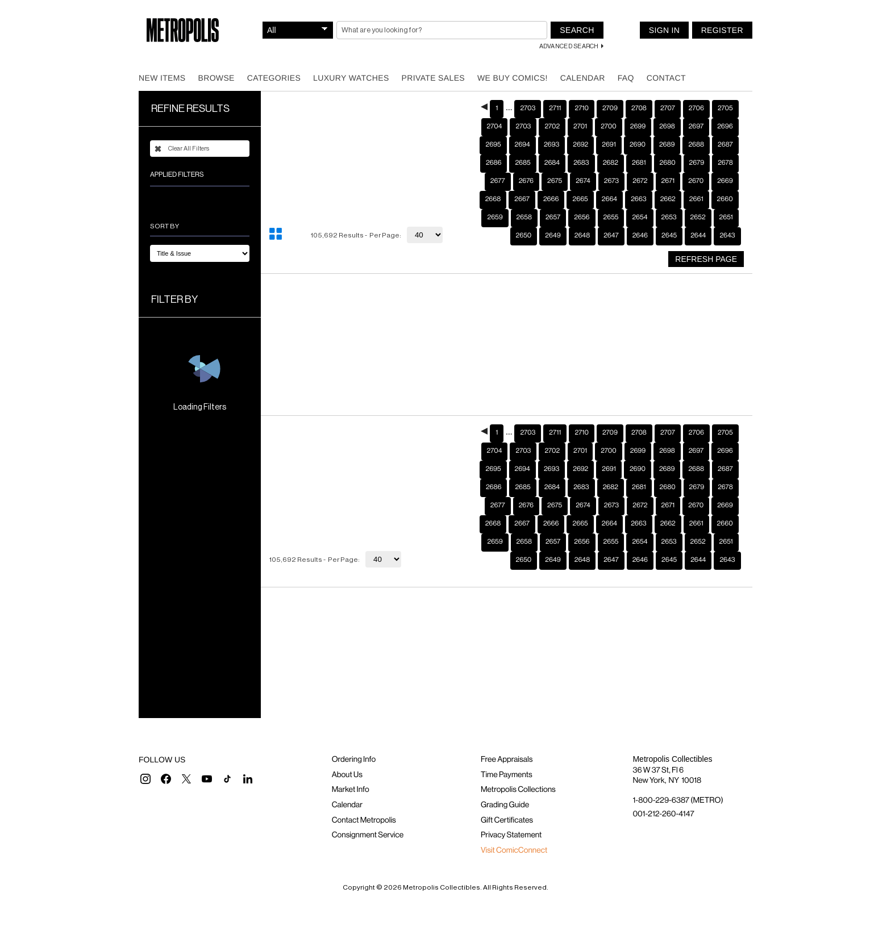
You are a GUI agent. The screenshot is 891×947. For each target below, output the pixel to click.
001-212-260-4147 (663, 814)
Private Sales (433, 77)
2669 (724, 181)
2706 (696, 108)
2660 (725, 199)
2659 (494, 217)
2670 (695, 181)
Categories (274, 77)
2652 (698, 217)
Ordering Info (354, 760)
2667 (522, 199)
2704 (494, 126)
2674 (583, 181)
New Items (162, 77)
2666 (551, 199)
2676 (526, 181)
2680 (668, 163)
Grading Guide (505, 805)
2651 (726, 217)
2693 (551, 144)
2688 (696, 144)
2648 (582, 235)
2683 (581, 163)
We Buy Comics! (512, 77)
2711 (555, 108)
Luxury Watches (351, 77)
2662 (668, 199)
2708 (639, 108)
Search (577, 30)
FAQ (626, 77)
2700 (609, 126)
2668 (493, 199)
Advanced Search (569, 46)
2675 (554, 181)
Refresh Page (706, 259)
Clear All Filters (182, 148)
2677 (497, 181)
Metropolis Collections (518, 790)
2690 (638, 144)
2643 (727, 235)
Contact (666, 77)
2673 (611, 181)
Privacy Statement (511, 835)
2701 (580, 126)
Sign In (664, 30)
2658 (524, 217)
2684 (552, 163)
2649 (552, 235)
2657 (553, 217)
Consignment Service (368, 835)
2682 (610, 163)
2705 (725, 108)
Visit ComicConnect (514, 850)
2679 (697, 163)
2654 (639, 217)
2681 (639, 163)
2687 (725, 144)
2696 (724, 126)
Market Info (350, 790)
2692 (580, 144)
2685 (522, 163)
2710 (581, 108)
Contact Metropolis (364, 820)
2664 (609, 199)
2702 (552, 126)
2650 (524, 235)
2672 (639, 181)
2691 (609, 144)
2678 (725, 163)
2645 (669, 235)
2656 (581, 217)
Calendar (582, 77)
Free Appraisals (507, 760)
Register (722, 30)
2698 (667, 126)
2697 (696, 126)
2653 (669, 217)
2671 (668, 181)
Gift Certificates (507, 820)
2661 (696, 199)
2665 (580, 199)
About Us (347, 775)
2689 (667, 144)
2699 (638, 126)
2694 (522, 144)
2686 (494, 163)
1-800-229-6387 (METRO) (677, 800)
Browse (216, 77)
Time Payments (506, 775)
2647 (610, 235)
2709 (610, 108)
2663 (638, 199)
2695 (493, 144)
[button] (145, 779)
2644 (698, 235)
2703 (527, 108)
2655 (611, 217)
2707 (667, 108)
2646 (640, 235)
